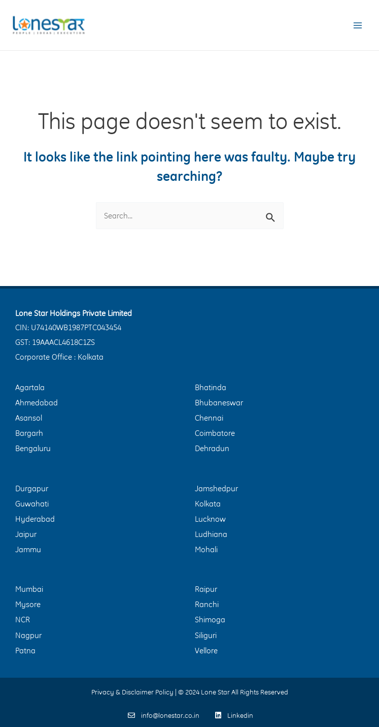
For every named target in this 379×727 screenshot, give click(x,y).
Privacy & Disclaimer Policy (132, 692)
